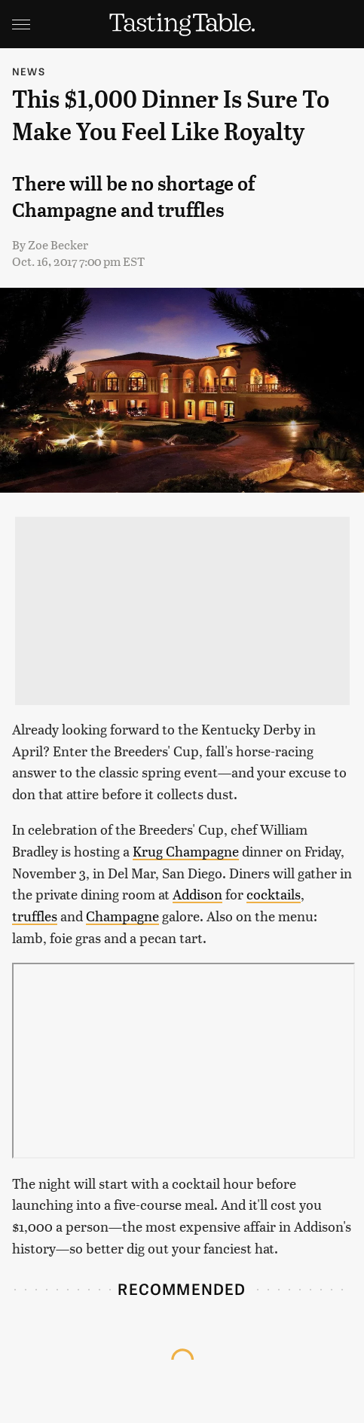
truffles (34, 915)
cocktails (273, 893)
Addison (197, 893)
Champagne (122, 915)
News (28, 71)
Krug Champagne (186, 850)
